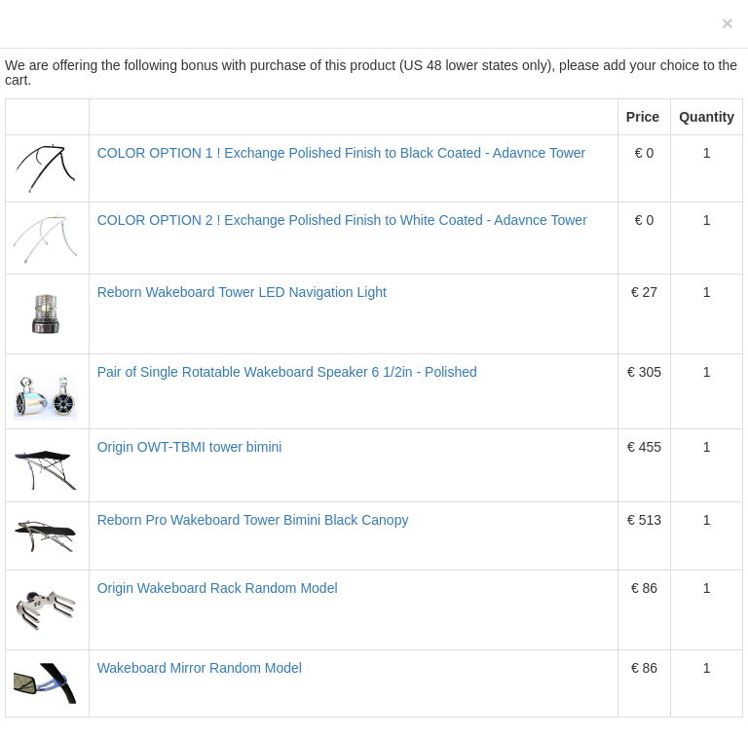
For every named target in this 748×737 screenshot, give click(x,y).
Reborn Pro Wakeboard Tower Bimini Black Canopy (253, 520)
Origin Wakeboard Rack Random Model (217, 588)
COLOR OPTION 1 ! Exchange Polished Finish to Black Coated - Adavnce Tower (341, 153)
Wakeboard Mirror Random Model (199, 668)
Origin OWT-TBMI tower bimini (189, 447)
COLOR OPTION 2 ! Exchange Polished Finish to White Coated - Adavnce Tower (342, 220)
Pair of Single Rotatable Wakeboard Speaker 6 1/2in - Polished (287, 372)
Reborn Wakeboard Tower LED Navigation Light (242, 292)
